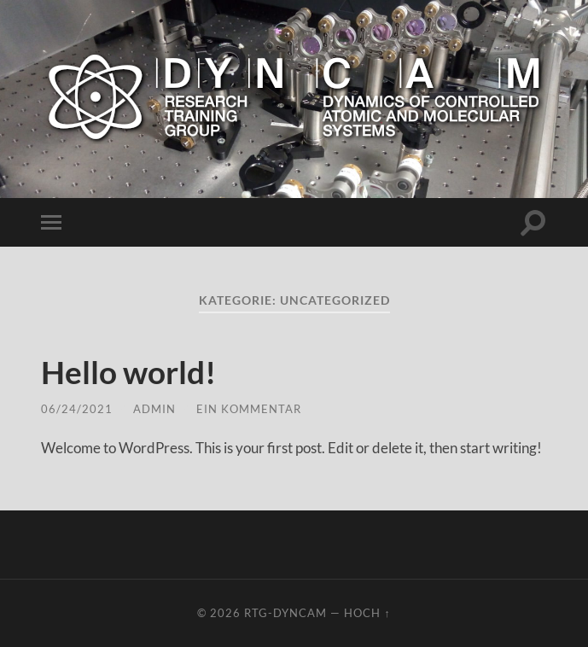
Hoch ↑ (367, 613)
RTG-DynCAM (285, 613)
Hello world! (136, 371)
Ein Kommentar (248, 409)
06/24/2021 (77, 409)
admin (154, 409)
